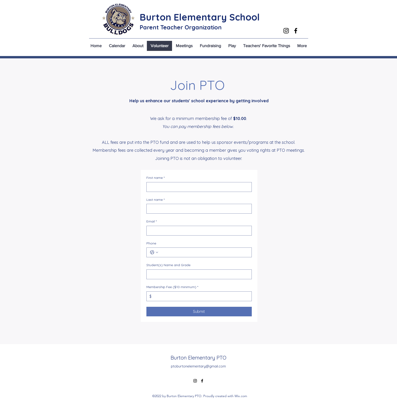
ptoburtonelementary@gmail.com (198, 366)
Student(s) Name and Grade (168, 265)
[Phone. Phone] (204, 252)
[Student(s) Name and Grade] (198, 274)
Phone (151, 243)
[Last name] (198, 208)
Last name (155, 200)
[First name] (198, 187)
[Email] (198, 230)
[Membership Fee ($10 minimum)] (200, 296)
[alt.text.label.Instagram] (286, 30)
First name (155, 178)
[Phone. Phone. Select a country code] (154, 252)
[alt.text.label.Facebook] (295, 30)
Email (151, 221)
